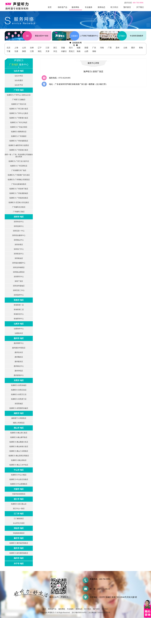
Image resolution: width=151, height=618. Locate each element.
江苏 (47, 48)
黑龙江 (72, 51)
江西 (32, 51)
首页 (50, 7)
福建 (78, 48)
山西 (86, 51)
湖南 (94, 51)
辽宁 (40, 48)
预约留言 (127, 7)
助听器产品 (62, 7)
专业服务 (88, 7)
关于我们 (140, 7)
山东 (24, 48)
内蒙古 (64, 51)
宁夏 (8, 51)
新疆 (86, 48)
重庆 (133, 48)
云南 (125, 48)
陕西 (24, 51)
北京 (8, 48)
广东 (94, 48)
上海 (16, 48)
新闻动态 (101, 7)
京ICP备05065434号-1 (79, 612)
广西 (110, 48)
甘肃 (16, 51)
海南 (78, 51)
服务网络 (75, 7)
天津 (47, 51)
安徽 (63, 48)
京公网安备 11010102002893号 (99, 612)
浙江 (55, 48)
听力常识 (114, 7)
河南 (102, 48)
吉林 (32, 48)
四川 (71, 48)
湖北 (40, 51)
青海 (141, 48)
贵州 (117, 48)
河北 (55, 51)
